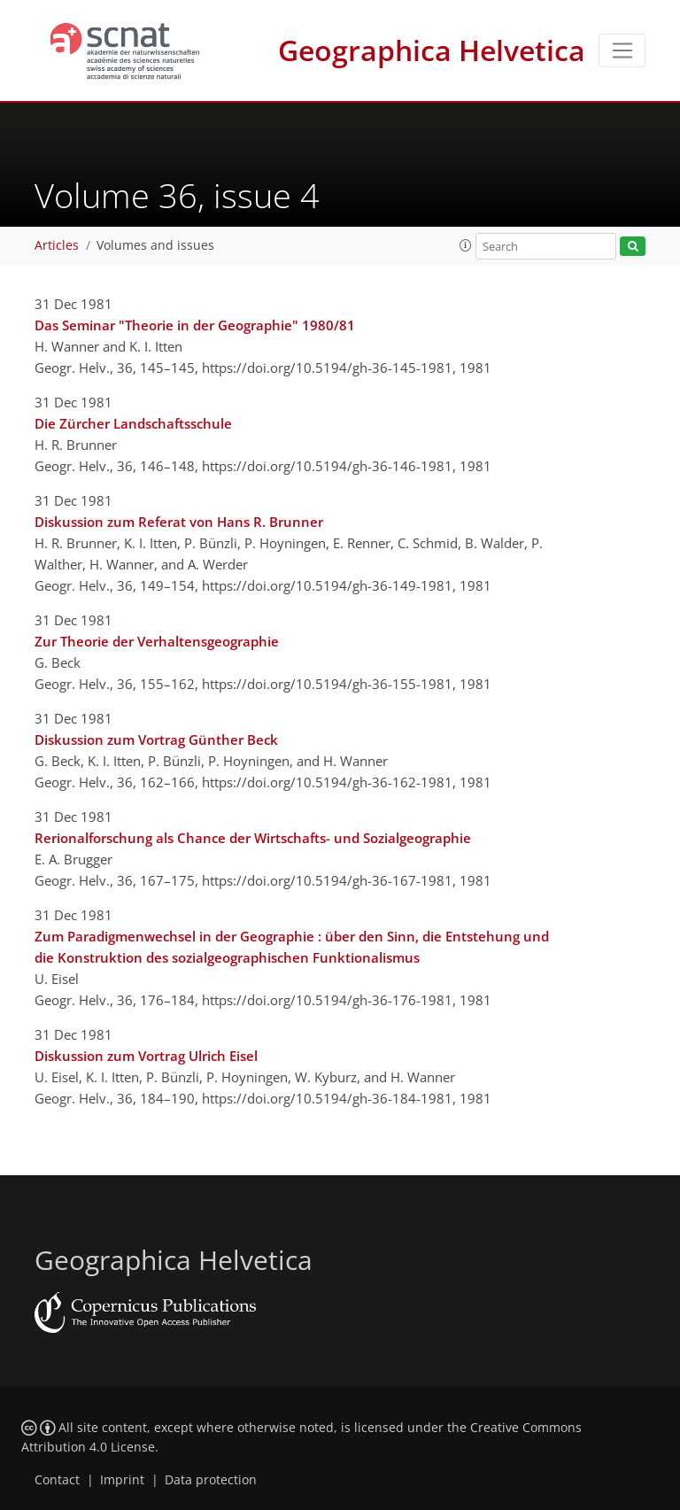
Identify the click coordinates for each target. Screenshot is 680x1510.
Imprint (122, 1480)
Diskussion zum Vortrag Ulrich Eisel (146, 1056)
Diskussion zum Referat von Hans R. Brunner (179, 521)
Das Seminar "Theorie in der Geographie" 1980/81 (195, 325)
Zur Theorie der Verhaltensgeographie (157, 641)
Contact (57, 1480)
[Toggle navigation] (622, 50)
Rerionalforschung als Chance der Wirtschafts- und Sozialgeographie (253, 838)
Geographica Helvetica (431, 50)
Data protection (211, 1480)
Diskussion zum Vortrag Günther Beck (156, 739)
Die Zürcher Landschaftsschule (133, 423)
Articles (57, 245)
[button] (466, 245)
